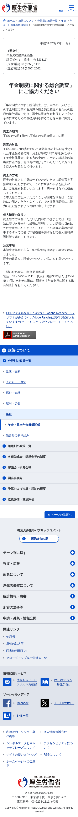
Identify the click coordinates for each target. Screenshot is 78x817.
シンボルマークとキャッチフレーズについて (20, 745)
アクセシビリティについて (58, 745)
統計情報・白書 (39, 596)
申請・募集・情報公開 (39, 618)
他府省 (10, 636)
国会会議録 (15, 478)
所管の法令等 (39, 607)
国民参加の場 (39, 538)
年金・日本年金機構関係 (24, 424)
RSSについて (52, 754)
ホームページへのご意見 (20, 763)
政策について (39, 574)
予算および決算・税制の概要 (27, 488)
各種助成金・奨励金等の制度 (27, 456)
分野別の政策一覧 (19, 360)
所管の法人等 (15, 643)
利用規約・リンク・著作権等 (20, 734)
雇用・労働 (13, 403)
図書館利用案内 (16, 650)
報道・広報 (39, 563)
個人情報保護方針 (55, 732)
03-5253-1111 (40, 801)
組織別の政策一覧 (19, 446)
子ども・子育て (16, 382)
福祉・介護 (13, 392)
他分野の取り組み (17, 435)
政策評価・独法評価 (21, 499)
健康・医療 (13, 371)
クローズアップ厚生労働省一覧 (26, 658)
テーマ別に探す (39, 552)
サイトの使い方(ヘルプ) (21, 754)
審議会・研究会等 (19, 467)
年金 (9, 414)
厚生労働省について (39, 585)
